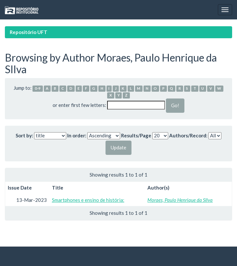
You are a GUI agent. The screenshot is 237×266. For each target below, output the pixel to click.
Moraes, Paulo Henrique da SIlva (180, 200)
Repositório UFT (28, 32)
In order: (76, 135)
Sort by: (24, 135)
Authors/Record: (188, 135)
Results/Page (136, 135)
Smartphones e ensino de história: (88, 200)
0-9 (38, 88)
